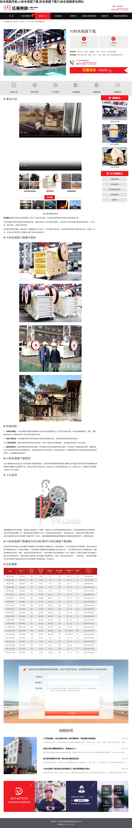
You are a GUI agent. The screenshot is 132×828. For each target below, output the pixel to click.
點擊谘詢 (81, 800)
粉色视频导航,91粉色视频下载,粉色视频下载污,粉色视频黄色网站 (42, 1)
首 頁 (11, 16)
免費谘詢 (117, 92)
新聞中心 (73, 16)
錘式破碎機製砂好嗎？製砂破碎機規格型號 (61, 759)
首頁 (17, 21)
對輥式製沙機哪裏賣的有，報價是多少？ (60, 749)
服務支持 (105, 16)
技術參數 (76, 92)
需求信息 (39, 688)
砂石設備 (30, 21)
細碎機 (114, 200)
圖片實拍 (34, 92)
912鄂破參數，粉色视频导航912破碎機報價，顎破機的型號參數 (69, 738)
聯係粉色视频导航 (120, 16)
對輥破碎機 (114, 194)
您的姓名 (39, 677)
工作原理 (55, 92)
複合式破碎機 (114, 144)
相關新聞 (97, 92)
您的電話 (39, 683)
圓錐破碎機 (114, 179)
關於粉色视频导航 (89, 16)
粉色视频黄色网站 (114, 189)
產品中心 (42, 16)
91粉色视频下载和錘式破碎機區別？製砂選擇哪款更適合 (66, 769)
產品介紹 (14, 92)
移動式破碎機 (114, 121)
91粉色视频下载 (27, 16)
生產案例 (58, 16)
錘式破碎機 (114, 184)
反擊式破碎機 (114, 167)
